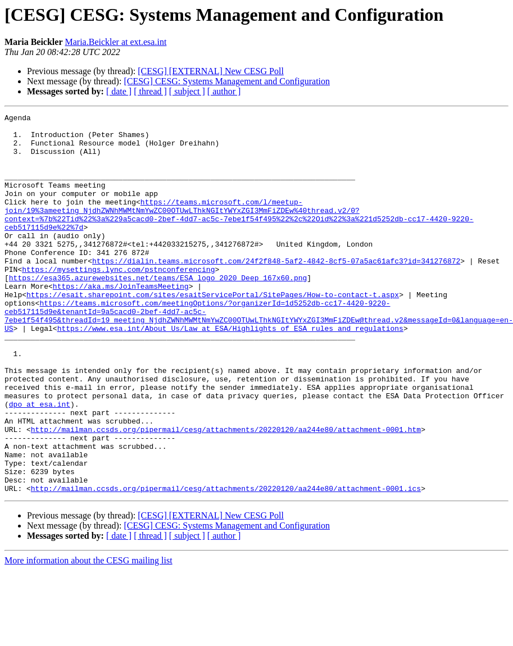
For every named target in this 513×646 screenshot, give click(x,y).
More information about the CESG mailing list (88, 636)
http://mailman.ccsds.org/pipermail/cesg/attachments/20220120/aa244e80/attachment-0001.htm (226, 493)
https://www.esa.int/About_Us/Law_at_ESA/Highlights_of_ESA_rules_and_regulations (230, 372)
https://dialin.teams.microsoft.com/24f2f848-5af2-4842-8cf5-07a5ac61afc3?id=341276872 (276, 291)
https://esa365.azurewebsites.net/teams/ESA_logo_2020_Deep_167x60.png (158, 311)
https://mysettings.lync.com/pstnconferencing (118, 301)
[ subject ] (187, 91)
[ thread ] (150, 91)
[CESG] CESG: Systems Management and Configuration (227, 81)
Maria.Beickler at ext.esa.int (116, 42)
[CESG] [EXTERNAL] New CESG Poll (211, 71)
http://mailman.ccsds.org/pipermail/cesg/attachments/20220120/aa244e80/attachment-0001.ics (226, 564)
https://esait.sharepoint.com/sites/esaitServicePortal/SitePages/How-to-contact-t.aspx (212, 331)
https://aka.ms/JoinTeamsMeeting (121, 321)
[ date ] (118, 91)
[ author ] (224, 91)
